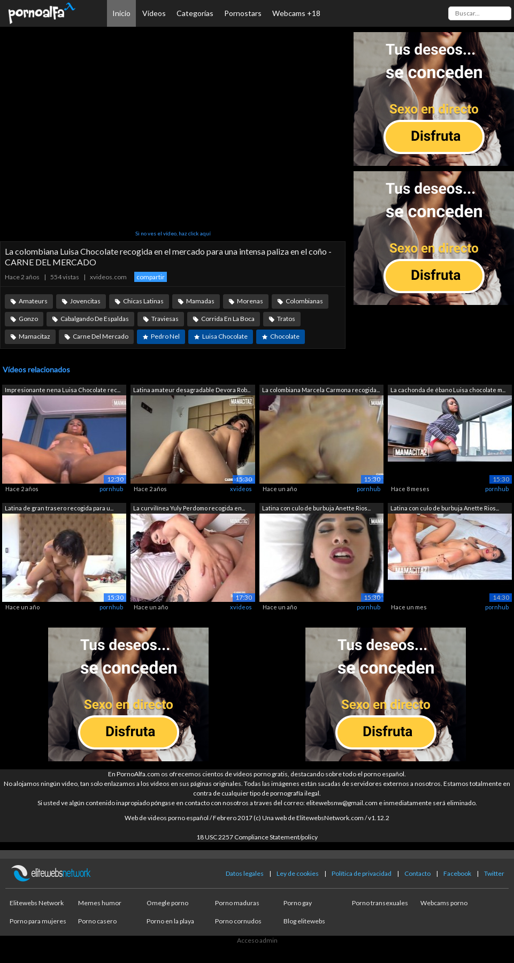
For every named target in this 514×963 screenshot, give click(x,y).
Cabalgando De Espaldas (94, 319)
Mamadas (200, 301)
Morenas (250, 301)
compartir (150, 277)
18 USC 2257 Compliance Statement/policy (257, 837)
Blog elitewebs (304, 921)
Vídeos (154, 13)
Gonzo (28, 319)
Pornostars (243, 13)
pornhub (111, 488)
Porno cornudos (238, 921)
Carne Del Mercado (100, 336)
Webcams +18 (296, 13)
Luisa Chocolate (225, 336)
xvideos (241, 488)
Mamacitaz (34, 336)
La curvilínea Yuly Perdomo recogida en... (189, 508)
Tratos (286, 319)
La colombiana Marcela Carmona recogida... (321, 389)
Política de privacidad (362, 873)
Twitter (494, 873)
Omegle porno (167, 903)
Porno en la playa (170, 921)
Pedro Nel (165, 336)
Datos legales (245, 873)
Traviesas (165, 319)
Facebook (457, 873)
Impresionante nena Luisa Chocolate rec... (62, 389)
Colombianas (304, 301)
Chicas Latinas (143, 301)
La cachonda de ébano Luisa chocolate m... (447, 389)
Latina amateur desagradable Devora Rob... (191, 389)
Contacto (417, 873)
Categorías (195, 13)
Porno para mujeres (38, 921)
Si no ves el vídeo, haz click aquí (173, 233)
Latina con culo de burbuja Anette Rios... (316, 508)
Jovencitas (85, 301)
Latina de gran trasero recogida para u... (59, 508)
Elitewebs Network (37, 903)
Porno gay (297, 903)
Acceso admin (257, 940)
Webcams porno (443, 903)
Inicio (121, 13)
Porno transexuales (380, 903)
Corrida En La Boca (228, 319)
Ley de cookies (298, 873)
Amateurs (33, 301)
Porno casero (97, 921)
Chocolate (285, 336)
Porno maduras (237, 903)
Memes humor (99, 903)
